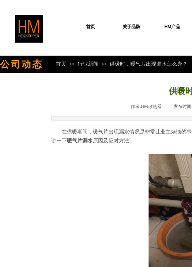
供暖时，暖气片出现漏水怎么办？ (149, 64)
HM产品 (172, 26)
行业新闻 (88, 64)
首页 (90, 26)
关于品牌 (131, 26)
